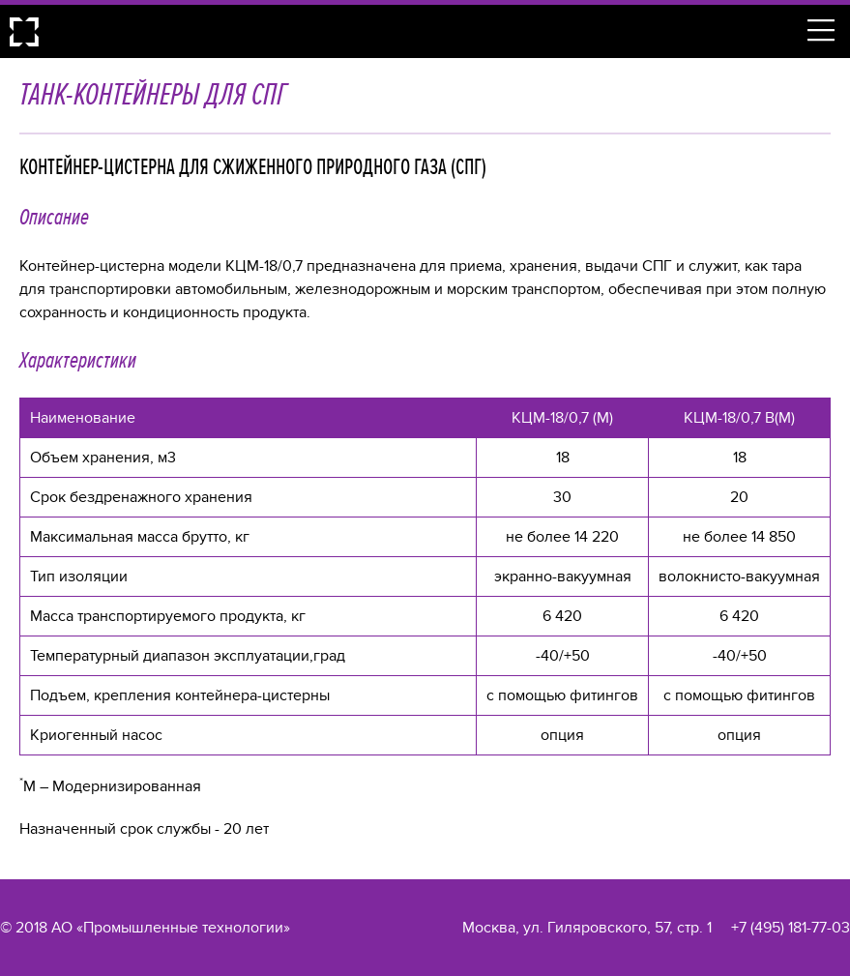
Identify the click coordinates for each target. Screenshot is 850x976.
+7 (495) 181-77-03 (790, 927)
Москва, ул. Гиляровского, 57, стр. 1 (587, 927)
